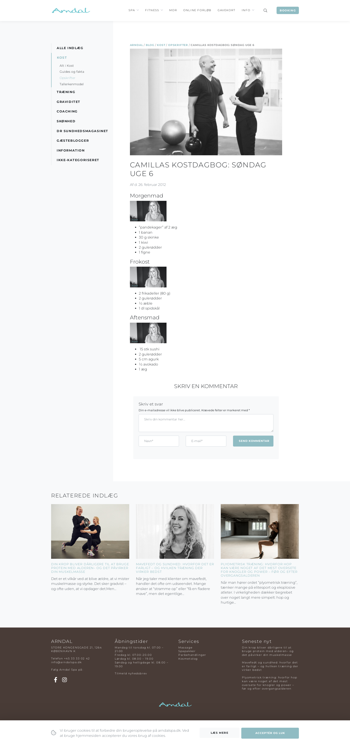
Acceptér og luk (270, 733)
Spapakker (187, 651)
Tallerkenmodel (72, 84)
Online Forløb (197, 10)
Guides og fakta (72, 72)
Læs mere (220, 732)
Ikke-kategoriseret (78, 160)
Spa (132, 10)
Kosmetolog (188, 658)
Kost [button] (62, 58)
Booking (288, 10)
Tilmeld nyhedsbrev (131, 673)
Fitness (152, 10)
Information (71, 150)
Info (246, 10)
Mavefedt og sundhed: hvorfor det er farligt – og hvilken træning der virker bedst (175, 568)
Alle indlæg (70, 48)
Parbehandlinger (192, 655)
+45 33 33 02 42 (77, 658)
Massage (185, 647)
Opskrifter (178, 45)
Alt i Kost (67, 66)
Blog (150, 45)
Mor (173, 10)
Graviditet (68, 102)
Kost (161, 45)
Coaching (67, 111)
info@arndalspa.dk (66, 662)
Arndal (136, 45)
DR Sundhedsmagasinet (82, 131)
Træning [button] (66, 92)
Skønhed (66, 121)
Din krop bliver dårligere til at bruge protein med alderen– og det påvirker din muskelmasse (90, 568)
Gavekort (226, 10)
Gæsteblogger (73, 141)
